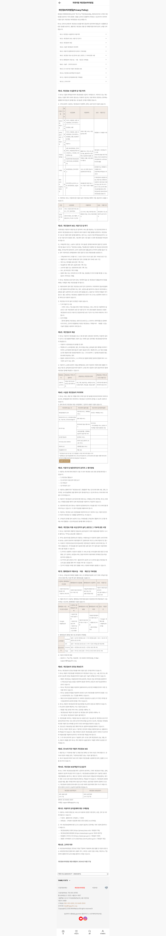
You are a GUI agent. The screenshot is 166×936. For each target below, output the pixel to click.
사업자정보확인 (62, 888)
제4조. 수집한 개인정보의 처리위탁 (69, 47)
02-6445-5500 (80, 903)
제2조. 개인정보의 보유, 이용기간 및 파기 (70, 38)
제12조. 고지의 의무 (65, 81)
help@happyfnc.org (70, 906)
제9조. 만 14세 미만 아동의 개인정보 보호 (71, 69)
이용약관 (94, 888)
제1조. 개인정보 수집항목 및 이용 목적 (70, 34)
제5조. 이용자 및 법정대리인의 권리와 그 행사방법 (73, 51)
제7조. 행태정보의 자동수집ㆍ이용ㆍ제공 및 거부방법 (74, 60)
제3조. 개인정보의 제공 (66, 43)
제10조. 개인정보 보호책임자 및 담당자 (70, 73)
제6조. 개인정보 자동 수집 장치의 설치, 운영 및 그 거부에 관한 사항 (77, 55)
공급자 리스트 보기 (64, 461)
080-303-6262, (69, 903)
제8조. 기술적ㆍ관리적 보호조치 (68, 64)
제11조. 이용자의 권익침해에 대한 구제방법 (71, 77)
